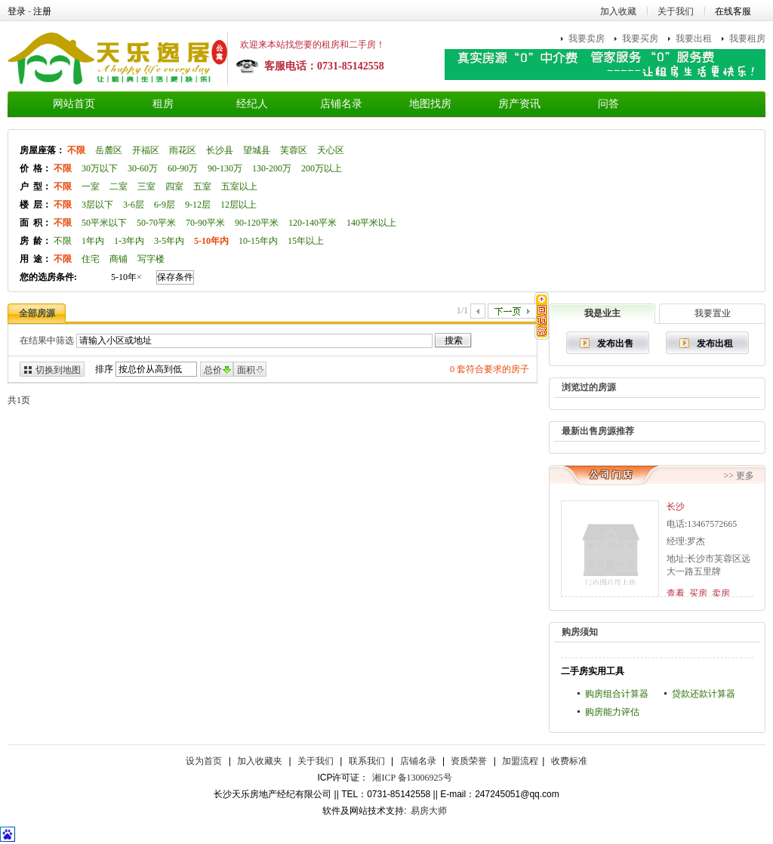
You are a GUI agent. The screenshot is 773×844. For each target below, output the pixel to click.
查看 (676, 593)
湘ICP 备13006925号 (411, 777)
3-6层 (133, 204)
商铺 (118, 259)
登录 (17, 11)
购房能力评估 (612, 712)
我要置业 (712, 313)
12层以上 (238, 204)
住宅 (91, 259)
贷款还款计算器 (703, 693)
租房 (163, 103)
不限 (76, 150)
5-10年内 (211, 241)
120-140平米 (312, 222)
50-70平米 (156, 222)
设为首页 (204, 761)
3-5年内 (169, 241)
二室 (118, 186)
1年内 (93, 241)
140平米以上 (371, 222)
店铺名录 (341, 103)
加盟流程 (520, 761)
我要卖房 (586, 38)
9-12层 (198, 204)
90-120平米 (257, 222)
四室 (174, 186)
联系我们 (367, 761)
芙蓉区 (293, 150)
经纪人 (252, 103)
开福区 (145, 150)
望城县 (256, 150)
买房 (698, 593)
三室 (146, 186)
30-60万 (143, 168)
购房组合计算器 (616, 693)
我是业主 (602, 313)
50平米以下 (104, 222)
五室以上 (239, 186)
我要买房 (640, 38)
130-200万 (271, 168)
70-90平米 (205, 222)
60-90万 (183, 168)
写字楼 (151, 259)
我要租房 (747, 38)
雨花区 (182, 150)
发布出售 (615, 343)
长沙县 (219, 150)
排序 (104, 369)
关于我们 (676, 11)
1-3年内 (129, 241)
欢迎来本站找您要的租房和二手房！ (312, 44)
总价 (213, 370)
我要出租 (694, 38)
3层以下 (97, 204)
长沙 (676, 506)
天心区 (330, 150)
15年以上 (306, 241)
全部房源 (37, 313)
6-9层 (164, 204)
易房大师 (429, 810)
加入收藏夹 (259, 761)
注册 (42, 11)
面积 (246, 370)
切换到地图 (58, 370)
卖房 (721, 593)
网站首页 (74, 103)
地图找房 (430, 103)
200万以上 (321, 168)
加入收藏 (618, 11)
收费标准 (569, 761)
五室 (202, 186)
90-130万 (225, 168)
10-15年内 (258, 241)
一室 (91, 186)
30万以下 (100, 168)
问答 (608, 103)
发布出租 (715, 343)
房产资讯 (519, 103)
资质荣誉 (469, 761)
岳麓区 (108, 150)
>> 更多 (738, 475)
